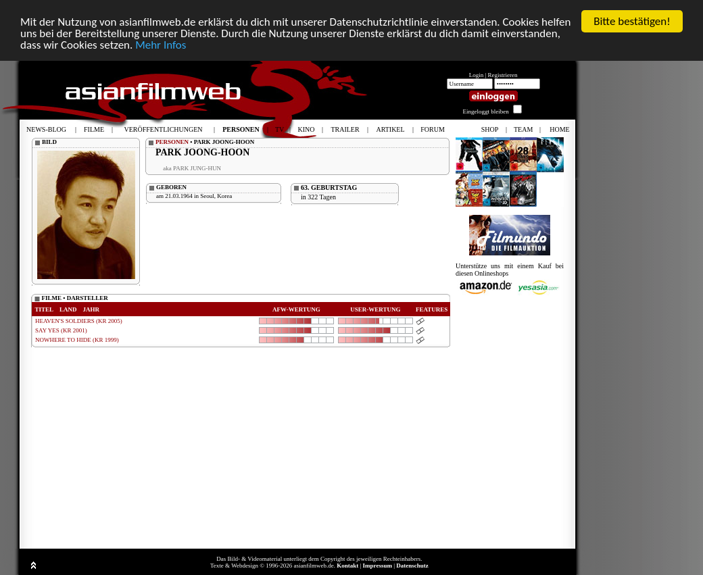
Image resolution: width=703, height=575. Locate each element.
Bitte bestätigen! (632, 21)
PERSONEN (172, 142)
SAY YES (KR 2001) (61, 330)
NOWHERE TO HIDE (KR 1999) (77, 339)
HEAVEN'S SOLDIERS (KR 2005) (78, 321)
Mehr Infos (160, 45)
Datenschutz (412, 565)
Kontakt (347, 565)
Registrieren (503, 75)
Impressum (377, 565)
